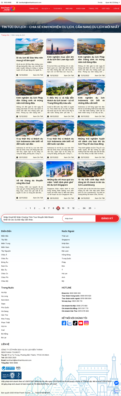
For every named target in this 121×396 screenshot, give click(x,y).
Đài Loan (65, 251)
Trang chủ (33, 9)
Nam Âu (4, 266)
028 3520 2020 (8, 358)
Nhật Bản (65, 243)
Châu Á (4, 255)
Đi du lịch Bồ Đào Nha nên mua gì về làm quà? (29, 59)
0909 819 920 (76, 296)
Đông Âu (4, 262)
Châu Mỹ (4, 281)
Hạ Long (4, 296)
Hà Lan (64, 274)
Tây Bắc (4, 240)
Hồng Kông (66, 255)
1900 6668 (9, 363)
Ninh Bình (5, 300)
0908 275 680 (74, 306)
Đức (63, 266)
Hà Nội (4, 292)
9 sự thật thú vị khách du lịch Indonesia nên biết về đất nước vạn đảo (29, 141)
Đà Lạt (3, 338)
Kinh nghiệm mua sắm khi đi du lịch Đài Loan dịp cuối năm (60, 59)
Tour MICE (57, 9)
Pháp (64, 262)
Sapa (3, 304)
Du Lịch (45, 9)
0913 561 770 (75, 308)
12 (73, 208)
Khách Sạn (80, 9)
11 (68, 208)
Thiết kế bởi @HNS (42, 393)
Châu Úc (4, 274)
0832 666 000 (71, 293)
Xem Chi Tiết (38, 75)
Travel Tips (93, 9)
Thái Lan (65, 236)
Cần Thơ (4, 315)
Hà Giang (4, 311)
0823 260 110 (72, 301)
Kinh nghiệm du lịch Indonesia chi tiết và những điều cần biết (91, 100)
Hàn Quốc (66, 247)
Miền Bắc (4, 236)
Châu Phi (4, 277)
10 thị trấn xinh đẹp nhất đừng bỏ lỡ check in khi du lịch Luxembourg (91, 182)
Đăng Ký (107, 218)
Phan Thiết (5, 322)
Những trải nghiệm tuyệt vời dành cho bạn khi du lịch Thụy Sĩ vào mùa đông (91, 141)
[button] (113, 2)
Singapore (66, 240)
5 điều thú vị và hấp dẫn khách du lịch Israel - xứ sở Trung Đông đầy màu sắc (60, 100)
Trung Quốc (66, 258)
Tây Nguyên (6, 251)
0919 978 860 (75, 311)
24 (84, 208)
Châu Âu (4, 258)
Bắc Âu (4, 270)
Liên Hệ (116, 9)
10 (63, 208)
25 (90, 208)
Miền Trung (5, 243)
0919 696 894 (76, 298)
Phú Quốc (5, 307)
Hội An (4, 326)
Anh (63, 277)
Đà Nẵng (4, 334)
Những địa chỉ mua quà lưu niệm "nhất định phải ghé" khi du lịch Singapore (60, 182)
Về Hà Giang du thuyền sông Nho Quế (29, 181)
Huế (2, 330)
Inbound (69, 9)
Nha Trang (5, 319)
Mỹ (63, 281)
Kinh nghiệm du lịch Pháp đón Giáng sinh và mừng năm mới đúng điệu (91, 59)
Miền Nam (5, 247)
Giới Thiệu (106, 9)
